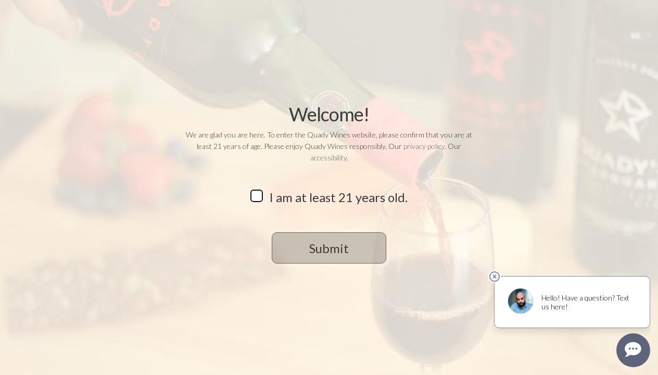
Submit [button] (329, 248)
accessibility (328, 157)
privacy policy (424, 146)
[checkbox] (256, 196)
